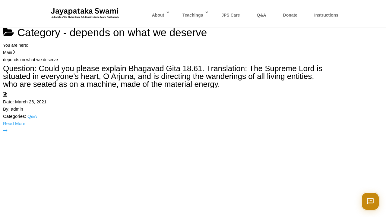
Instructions (326, 15)
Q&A (261, 15)
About (158, 15)
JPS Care (230, 15)
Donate (290, 15)
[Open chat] (370, 201)
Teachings (192, 15)
